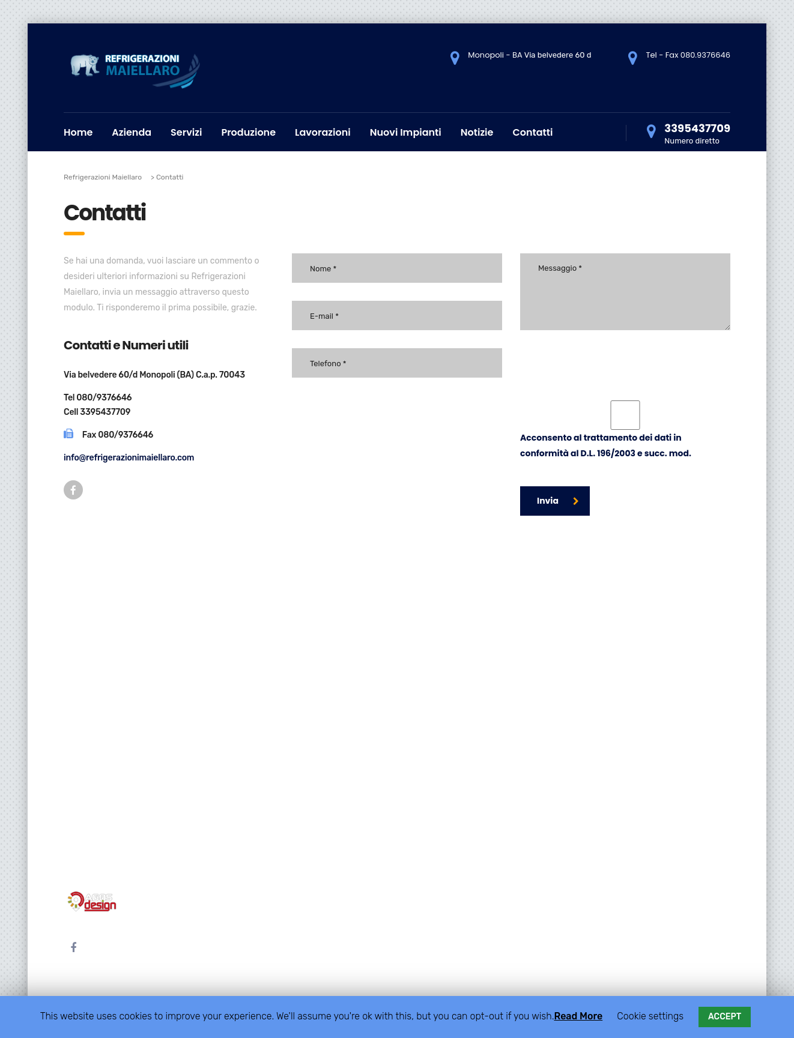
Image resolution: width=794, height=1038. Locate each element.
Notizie (477, 132)
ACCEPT (724, 1017)
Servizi (186, 132)
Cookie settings (650, 1016)
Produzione (248, 132)
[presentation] (611, 360)
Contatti (532, 132)
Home (78, 132)
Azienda (131, 132)
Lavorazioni (323, 132)
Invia (558, 501)
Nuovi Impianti (405, 132)
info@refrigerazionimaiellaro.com (129, 458)
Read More (578, 1016)
